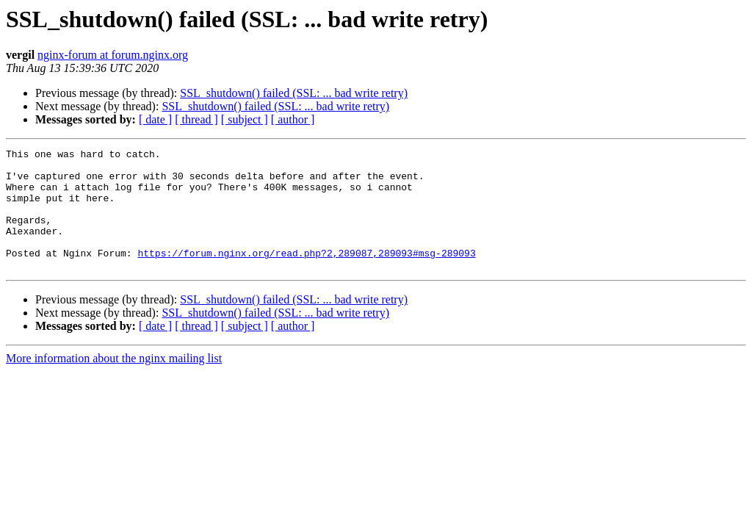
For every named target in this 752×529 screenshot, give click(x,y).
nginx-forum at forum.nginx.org (112, 54)
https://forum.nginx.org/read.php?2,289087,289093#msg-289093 (306, 274)
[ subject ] (244, 119)
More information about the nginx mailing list (114, 382)
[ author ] (293, 119)
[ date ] (155, 119)
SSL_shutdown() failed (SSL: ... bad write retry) (294, 93)
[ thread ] (196, 119)
